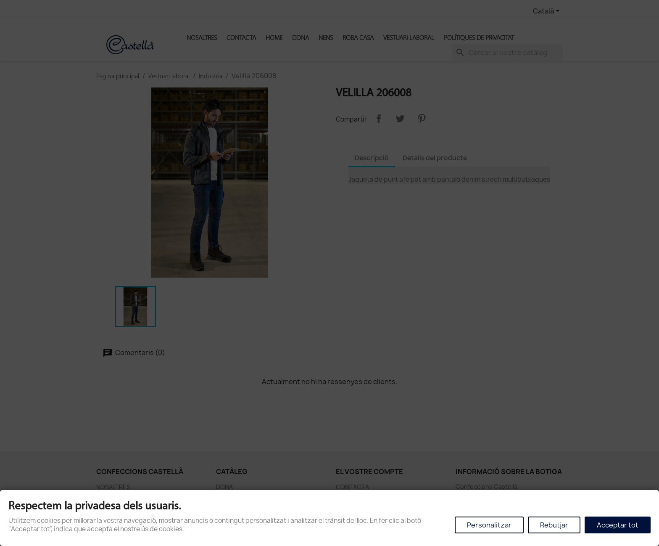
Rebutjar (554, 525)
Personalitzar (489, 525)
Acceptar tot (617, 525)
